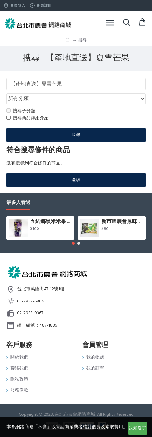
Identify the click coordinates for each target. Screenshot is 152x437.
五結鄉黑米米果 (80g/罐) (51, 222)
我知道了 (138, 428)
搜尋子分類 (20, 111)
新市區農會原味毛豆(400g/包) (122, 222)
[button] (73, 243)
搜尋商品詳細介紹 (27, 118)
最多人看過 (18, 203)
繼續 (76, 180)
